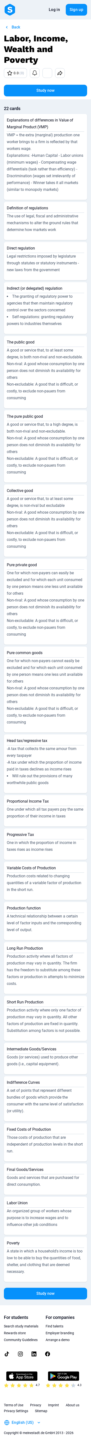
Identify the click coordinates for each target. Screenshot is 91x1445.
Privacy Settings (16, 1411)
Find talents (54, 1326)
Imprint (53, 1405)
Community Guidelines (21, 1340)
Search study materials (21, 1326)
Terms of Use (13, 1405)
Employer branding (60, 1333)
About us (72, 1405)
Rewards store (15, 1333)
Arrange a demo (58, 1340)
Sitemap (41, 1411)
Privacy (35, 1405)
